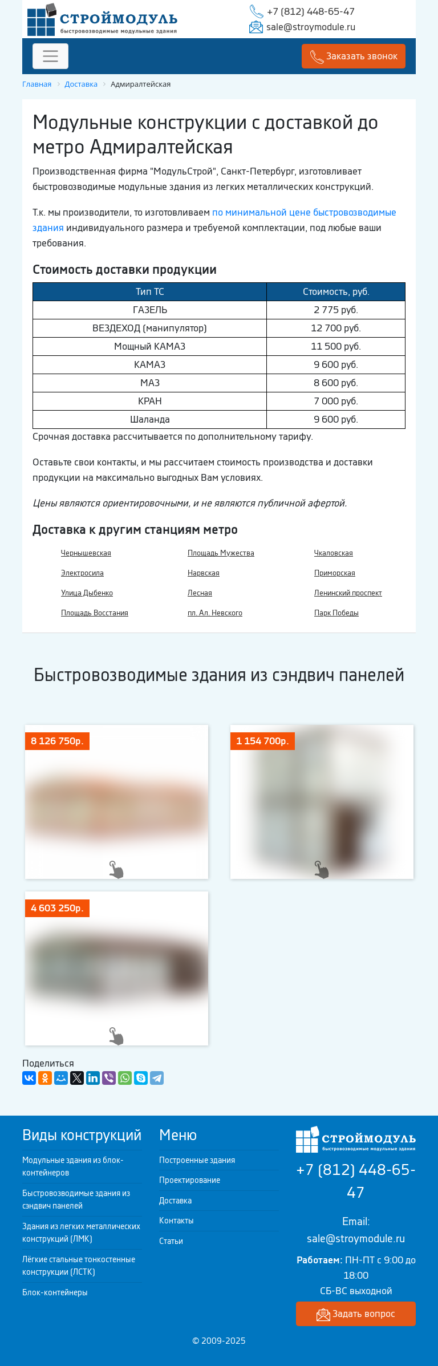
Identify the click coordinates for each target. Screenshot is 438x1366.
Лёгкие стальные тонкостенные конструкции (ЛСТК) (78, 1266)
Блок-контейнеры (55, 1292)
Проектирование (189, 1180)
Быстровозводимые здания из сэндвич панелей (76, 1199)
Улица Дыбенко (87, 593)
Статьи (171, 1241)
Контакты (176, 1220)
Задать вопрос (356, 1314)
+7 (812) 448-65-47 (311, 11)
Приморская (334, 573)
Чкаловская (333, 553)
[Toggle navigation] (50, 56)
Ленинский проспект (348, 593)
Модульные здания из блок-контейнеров (73, 1166)
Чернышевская (86, 553)
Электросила (82, 573)
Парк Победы (336, 613)
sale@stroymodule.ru (310, 27)
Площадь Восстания (94, 613)
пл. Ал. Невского (215, 613)
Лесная (200, 593)
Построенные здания (197, 1160)
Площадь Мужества (221, 553)
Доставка (175, 1200)
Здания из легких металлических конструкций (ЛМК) (81, 1233)
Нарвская (204, 573)
